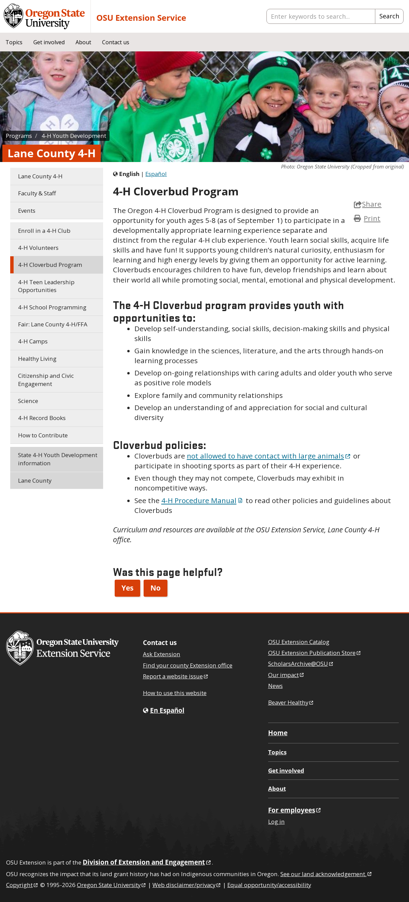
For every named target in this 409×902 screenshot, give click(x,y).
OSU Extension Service (141, 17)
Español (156, 174)
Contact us (115, 42)
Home (278, 732)
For (295, 810)
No (155, 588)
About (83, 42)
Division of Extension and (147, 862)
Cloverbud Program (50, 265)
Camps (33, 341)
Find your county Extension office (187, 665)
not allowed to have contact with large (269, 456)
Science (28, 401)
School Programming (52, 307)
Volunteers (38, 248)
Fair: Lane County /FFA (52, 324)
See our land (326, 874)
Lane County (40, 176)
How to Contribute (43, 435)
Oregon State (112, 885)
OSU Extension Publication (315, 653)
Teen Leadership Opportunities (46, 286)
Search (389, 16)
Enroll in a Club (44, 231)
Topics (13, 42)
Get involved (49, 42)
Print (372, 218)
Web (187, 885)
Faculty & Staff (37, 193)
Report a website (176, 676)
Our (286, 675)
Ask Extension (161, 654)
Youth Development (74, 136)
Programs (19, 136)
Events (26, 210)
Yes (127, 588)
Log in (276, 821)
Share (367, 204)
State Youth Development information (57, 459)
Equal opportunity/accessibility (269, 885)
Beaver (291, 702)
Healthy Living (37, 359)
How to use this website (175, 693)
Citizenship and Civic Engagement (46, 380)
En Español (167, 710)
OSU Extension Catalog (298, 642)
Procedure (202, 500)
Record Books (42, 418)
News (275, 686)
